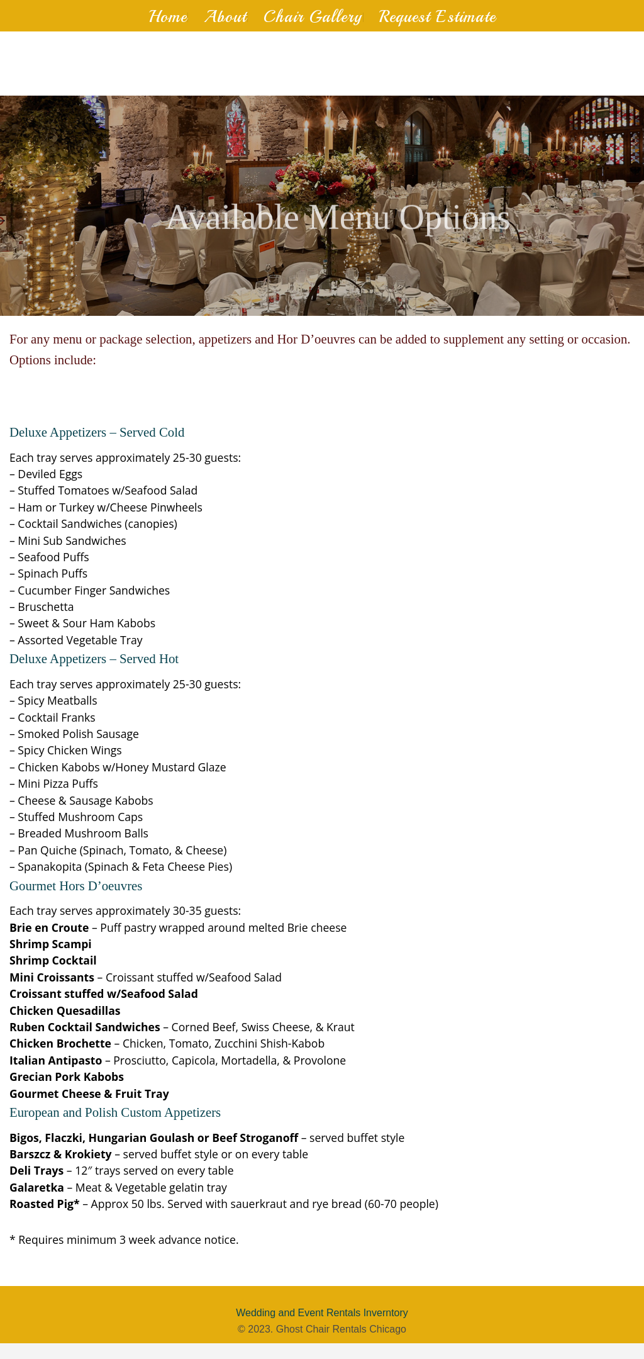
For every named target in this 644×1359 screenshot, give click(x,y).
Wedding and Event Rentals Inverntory (322, 1312)
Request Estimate (437, 16)
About (225, 16)
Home (167, 16)
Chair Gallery (313, 16)
